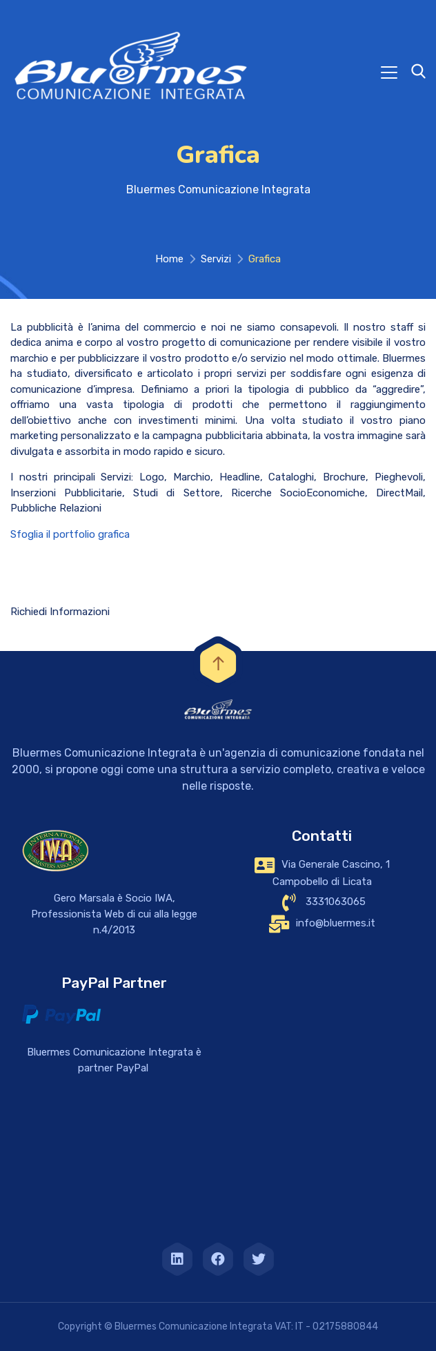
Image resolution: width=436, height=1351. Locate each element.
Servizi (216, 259)
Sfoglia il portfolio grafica (70, 534)
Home (169, 259)
